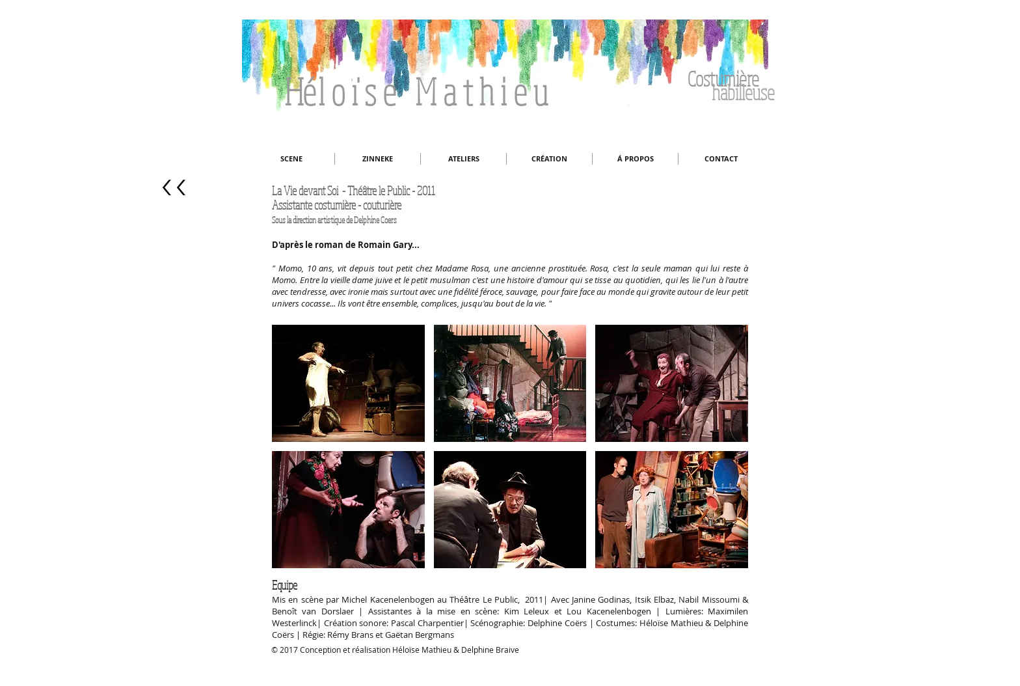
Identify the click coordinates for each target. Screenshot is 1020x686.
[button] (348, 383)
